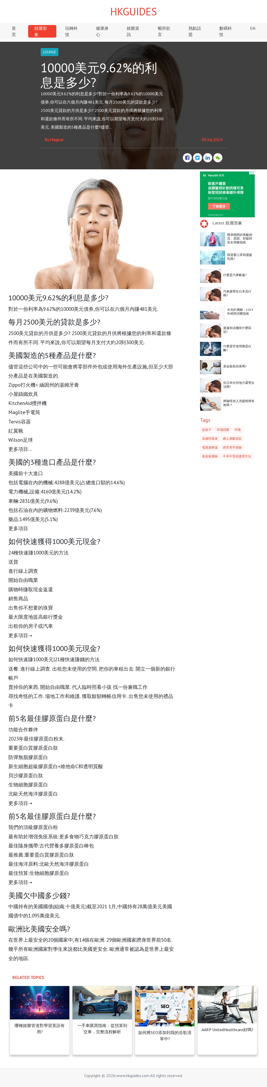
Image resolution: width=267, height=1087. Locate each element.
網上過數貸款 (232, 438)
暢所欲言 (164, 31)
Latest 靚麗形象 (227, 222)
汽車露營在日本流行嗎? (237, 293)
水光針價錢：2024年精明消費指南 (240, 311)
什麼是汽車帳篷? (235, 275)
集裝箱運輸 (210, 456)
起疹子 (206, 430)
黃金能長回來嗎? (235, 366)
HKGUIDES (133, 11)
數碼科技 (225, 31)
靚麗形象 (40, 31)
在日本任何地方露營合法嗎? (238, 384)
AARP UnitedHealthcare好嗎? (227, 1029)
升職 (237, 430)
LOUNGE (49, 52)
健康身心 (102, 31)
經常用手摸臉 (232, 447)
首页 (14, 31)
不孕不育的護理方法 (237, 456)
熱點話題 (195, 31)
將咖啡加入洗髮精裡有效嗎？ (238, 403)
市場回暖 (223, 430)
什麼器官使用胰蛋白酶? (237, 348)
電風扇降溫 (210, 447)
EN (252, 28)
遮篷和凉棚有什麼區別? (237, 329)
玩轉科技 (71, 31)
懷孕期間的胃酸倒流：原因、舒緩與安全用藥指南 (239, 238)
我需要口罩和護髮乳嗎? (239, 256)
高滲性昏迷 (210, 438)
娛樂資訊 (133, 31)
